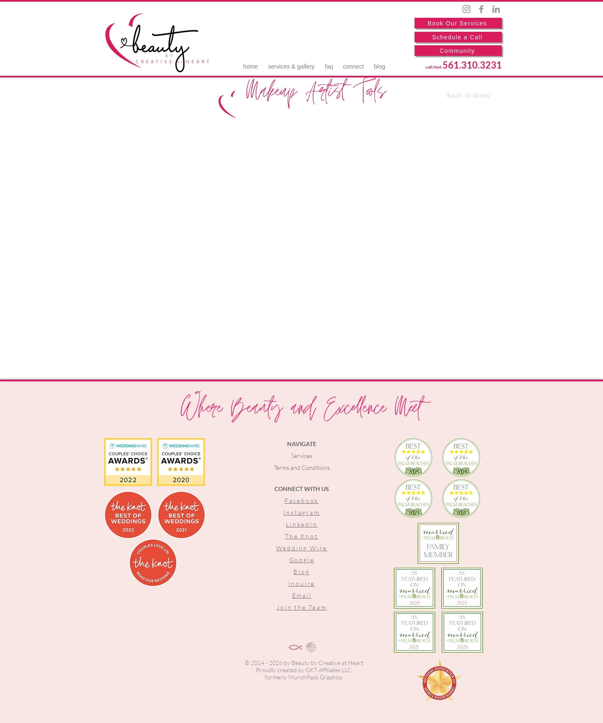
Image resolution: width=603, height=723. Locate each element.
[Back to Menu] (470, 95)
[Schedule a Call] (458, 37)
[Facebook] (481, 9)
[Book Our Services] (458, 23)
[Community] (458, 50)
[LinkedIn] (496, 9)
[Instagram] (466, 9)
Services (301, 455)
